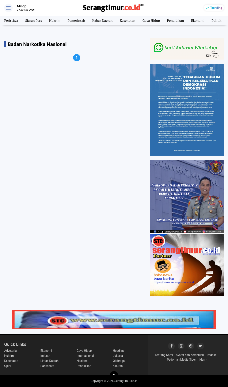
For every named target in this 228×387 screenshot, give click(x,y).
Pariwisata (47, 366)
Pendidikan (175, 20)
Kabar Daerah (102, 20)
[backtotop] (114, 375)
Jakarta (118, 355)
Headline (119, 350)
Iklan (202, 359)
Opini (7, 366)
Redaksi (212, 355)
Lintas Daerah (50, 361)
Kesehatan (127, 20)
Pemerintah (76, 20)
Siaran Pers (33, 20)
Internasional (85, 355)
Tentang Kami (164, 355)
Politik (216, 20)
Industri (45, 355)
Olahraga (119, 361)
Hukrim (55, 20)
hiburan (118, 366)
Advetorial (11, 350)
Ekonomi (197, 20)
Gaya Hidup (151, 20)
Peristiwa (11, 20)
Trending (216, 8)
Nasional (82, 361)
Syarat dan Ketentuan (190, 355)
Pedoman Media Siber (181, 359)
